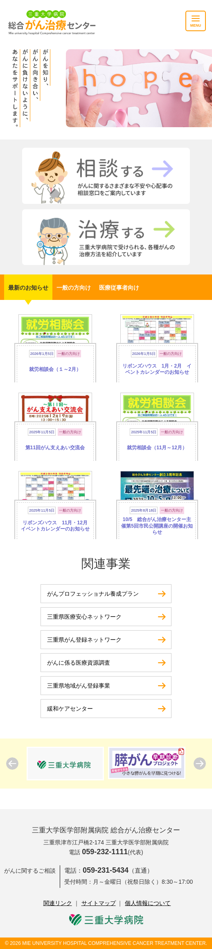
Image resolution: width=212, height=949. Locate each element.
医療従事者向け (119, 287)
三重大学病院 (106, 920)
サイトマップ (98, 903)
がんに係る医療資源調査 (78, 662)
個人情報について (148, 903)
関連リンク (57, 903)
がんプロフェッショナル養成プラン (93, 593)
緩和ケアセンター (70, 708)
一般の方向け (73, 287)
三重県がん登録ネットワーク (84, 639)
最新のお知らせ (28, 287)
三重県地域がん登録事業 (78, 685)
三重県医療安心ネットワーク (84, 616)
